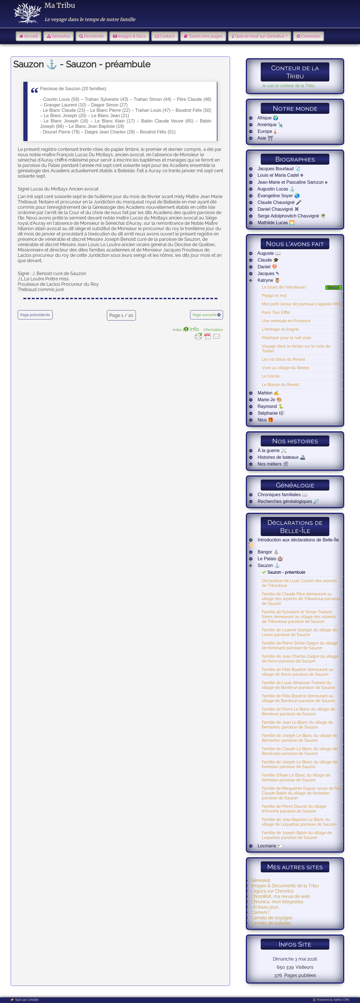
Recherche (94, 36)
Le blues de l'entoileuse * (285, 287)
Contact (167, 36)
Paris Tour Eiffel (276, 312)
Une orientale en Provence (286, 320)
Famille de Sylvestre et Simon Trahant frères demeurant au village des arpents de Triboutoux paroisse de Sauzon (299, 616)
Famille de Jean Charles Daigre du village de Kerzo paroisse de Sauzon (300, 658)
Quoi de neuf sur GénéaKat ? (261, 36)
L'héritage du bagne (280, 329)
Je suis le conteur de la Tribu (288, 85)
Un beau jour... (265, 907)
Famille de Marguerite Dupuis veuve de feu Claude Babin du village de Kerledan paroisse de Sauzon (301, 793)
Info (194, 329)
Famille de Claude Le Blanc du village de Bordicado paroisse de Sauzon (300, 751)
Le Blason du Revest (280, 384)
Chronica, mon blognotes (277, 901)
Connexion (310, 36)
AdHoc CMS (341, 999)
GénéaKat (61, 36)
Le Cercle (271, 376)
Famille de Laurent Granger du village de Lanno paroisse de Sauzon (299, 632)
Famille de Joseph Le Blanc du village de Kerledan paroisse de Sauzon (300, 764)
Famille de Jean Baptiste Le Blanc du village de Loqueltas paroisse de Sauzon (299, 822)
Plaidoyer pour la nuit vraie (286, 337)
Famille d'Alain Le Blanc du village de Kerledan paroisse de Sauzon (296, 777)
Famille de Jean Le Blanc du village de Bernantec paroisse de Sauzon (297, 724)
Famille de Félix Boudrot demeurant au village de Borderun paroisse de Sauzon (298, 698)
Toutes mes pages (205, 36)
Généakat (260, 880)
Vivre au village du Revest (285, 367)
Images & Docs (132, 36)
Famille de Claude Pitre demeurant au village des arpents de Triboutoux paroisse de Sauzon (301, 598)
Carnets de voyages (271, 917)
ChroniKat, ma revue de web (280, 896)
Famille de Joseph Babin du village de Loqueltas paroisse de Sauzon (297, 835)
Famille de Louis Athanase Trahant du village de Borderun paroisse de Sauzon (298, 685)
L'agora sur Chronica (272, 891)
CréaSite (33, 999)
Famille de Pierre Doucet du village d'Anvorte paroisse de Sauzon (294, 808)
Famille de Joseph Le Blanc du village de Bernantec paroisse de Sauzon (300, 738)
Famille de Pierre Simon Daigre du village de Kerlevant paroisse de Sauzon (300, 645)
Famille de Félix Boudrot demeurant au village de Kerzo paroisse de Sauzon (297, 672)
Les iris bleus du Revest (283, 359)
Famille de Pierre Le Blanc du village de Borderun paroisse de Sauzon (298, 711)
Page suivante (205, 315)
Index (177, 329)
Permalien (214, 329)
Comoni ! (260, 912)
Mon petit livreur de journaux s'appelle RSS (301, 303)
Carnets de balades (271, 923)
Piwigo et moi (274, 295)
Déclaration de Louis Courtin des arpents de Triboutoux (299, 583)
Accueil (31, 36)
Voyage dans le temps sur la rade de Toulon (296, 348)
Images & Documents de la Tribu (285, 885)
